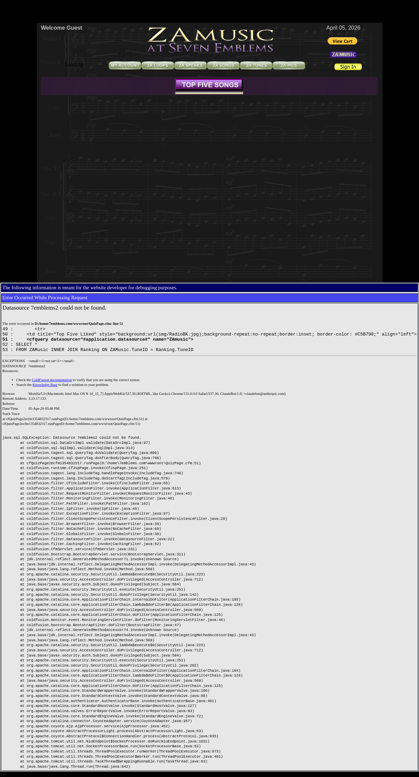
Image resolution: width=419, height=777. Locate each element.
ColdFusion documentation (52, 385)
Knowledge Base (45, 390)
